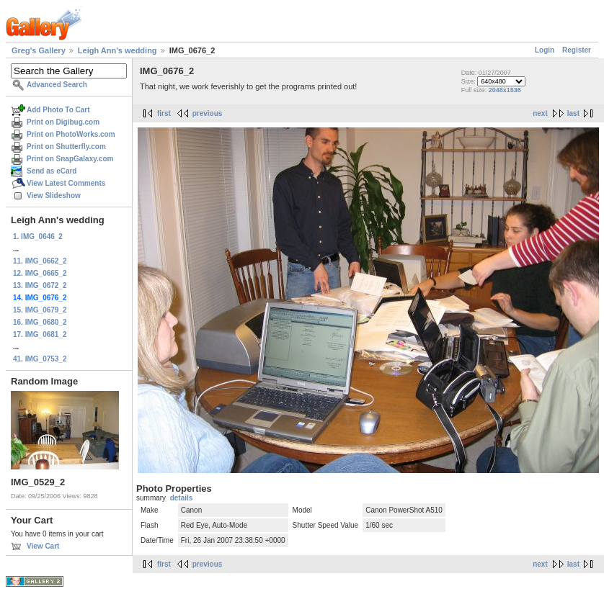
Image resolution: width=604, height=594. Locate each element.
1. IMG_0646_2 (38, 236)
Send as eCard (51, 171)
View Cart (43, 546)
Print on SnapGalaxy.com (70, 159)
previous (207, 113)
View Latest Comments (66, 183)
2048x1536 (505, 90)
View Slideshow (54, 195)
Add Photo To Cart (58, 110)
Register (576, 50)
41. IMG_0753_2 (40, 359)
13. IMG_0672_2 (40, 285)
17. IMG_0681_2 (40, 334)
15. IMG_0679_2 (40, 310)
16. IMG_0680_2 (40, 322)
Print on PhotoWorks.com (71, 134)
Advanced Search (57, 85)
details (181, 498)
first (164, 113)
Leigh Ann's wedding (117, 50)
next (540, 113)
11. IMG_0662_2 (40, 261)
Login (544, 50)
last (573, 113)
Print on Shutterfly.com (66, 146)
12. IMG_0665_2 (40, 273)
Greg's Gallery (39, 50)
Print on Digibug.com (63, 122)
